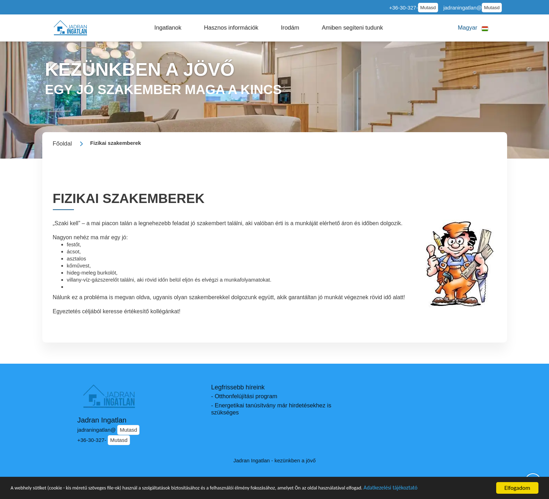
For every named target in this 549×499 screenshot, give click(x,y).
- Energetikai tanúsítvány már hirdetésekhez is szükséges (271, 409)
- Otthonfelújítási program (244, 396)
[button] (167, 27)
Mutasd (428, 7)
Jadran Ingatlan (102, 420)
